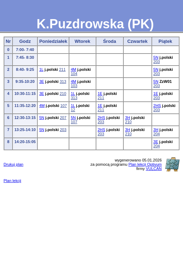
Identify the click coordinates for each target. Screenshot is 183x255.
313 (63, 81)
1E (100, 93)
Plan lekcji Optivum (145, 164)
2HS (157, 105)
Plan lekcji (12, 180)
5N (156, 57)
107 (63, 105)
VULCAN (154, 168)
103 (74, 86)
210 (63, 93)
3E (41, 81)
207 (63, 117)
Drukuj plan (13, 164)
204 (157, 134)
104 (74, 74)
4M (73, 69)
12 (73, 110)
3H (127, 117)
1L (41, 69)
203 (157, 62)
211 (62, 69)
